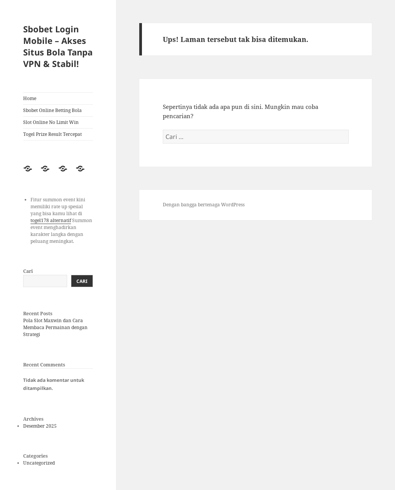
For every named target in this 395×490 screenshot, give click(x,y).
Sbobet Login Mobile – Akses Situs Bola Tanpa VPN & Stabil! (58, 46)
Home (29, 98)
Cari (28, 271)
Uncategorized (39, 463)
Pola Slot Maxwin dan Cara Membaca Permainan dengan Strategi (55, 327)
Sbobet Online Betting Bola (52, 110)
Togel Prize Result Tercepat (52, 134)
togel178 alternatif (50, 220)
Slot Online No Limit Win (51, 122)
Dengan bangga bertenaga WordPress (204, 204)
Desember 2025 (40, 426)
